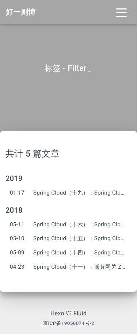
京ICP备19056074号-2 (68, 323)
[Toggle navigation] (121, 12)
